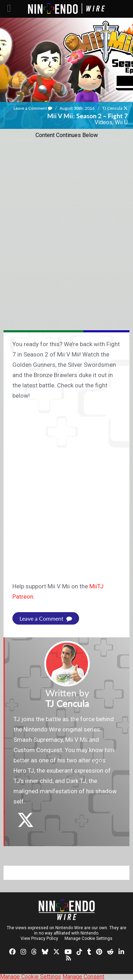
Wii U (121, 122)
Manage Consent (83, 976)
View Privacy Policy (39, 938)
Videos (103, 122)
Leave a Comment (32, 108)
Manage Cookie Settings (88, 938)
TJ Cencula (112, 108)
